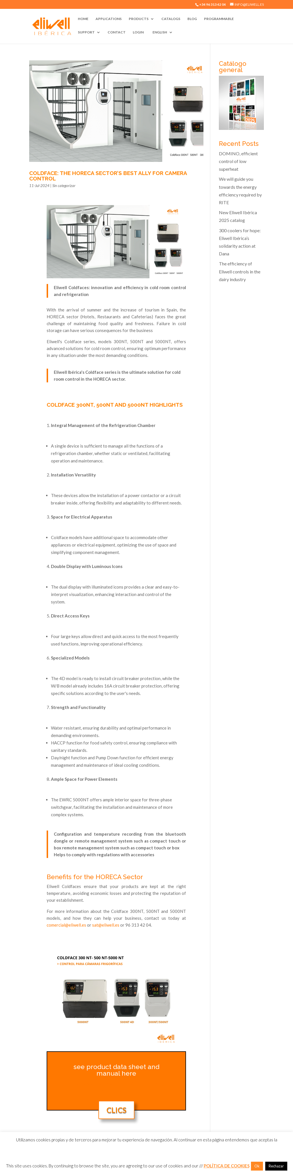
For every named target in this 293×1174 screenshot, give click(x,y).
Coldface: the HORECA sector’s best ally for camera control (108, 176)
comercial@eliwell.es (66, 924)
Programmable (219, 19)
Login (138, 32)
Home (83, 19)
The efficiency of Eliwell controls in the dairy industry (239, 271)
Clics (116, 1110)
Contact (117, 32)
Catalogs (170, 19)
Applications (109, 19)
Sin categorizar (64, 185)
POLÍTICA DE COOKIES (227, 1165)
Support (86, 32)
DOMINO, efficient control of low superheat (238, 161)
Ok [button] (257, 1166)
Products (139, 19)
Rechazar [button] (276, 1166)
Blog (192, 19)
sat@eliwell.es (105, 924)
